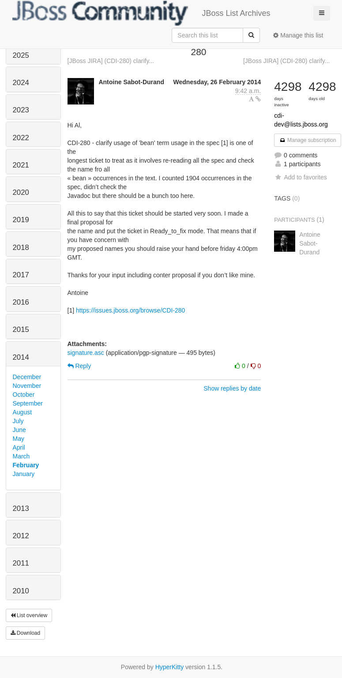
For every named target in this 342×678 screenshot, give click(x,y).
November (27, 385)
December (27, 376)
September (28, 403)
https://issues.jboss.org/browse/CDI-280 (130, 310)
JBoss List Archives (141, 13)
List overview (29, 615)
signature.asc (86, 352)
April (19, 447)
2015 (21, 329)
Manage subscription (307, 140)
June (19, 429)
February (26, 465)
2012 (21, 536)
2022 (21, 138)
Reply (79, 365)
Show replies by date (232, 388)
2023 (21, 110)
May (18, 438)
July (18, 421)
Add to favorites (300, 177)
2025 (21, 55)
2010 (21, 591)
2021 (21, 165)
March (21, 456)
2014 (21, 357)
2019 (21, 220)
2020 (21, 192)
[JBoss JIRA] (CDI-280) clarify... (111, 60)
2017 (21, 275)
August (22, 412)
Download (26, 633)
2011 (21, 563)
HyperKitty (169, 667)
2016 (21, 302)
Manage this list (298, 35)
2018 (21, 247)
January (24, 473)
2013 (21, 508)
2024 (21, 82)
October (24, 394)
